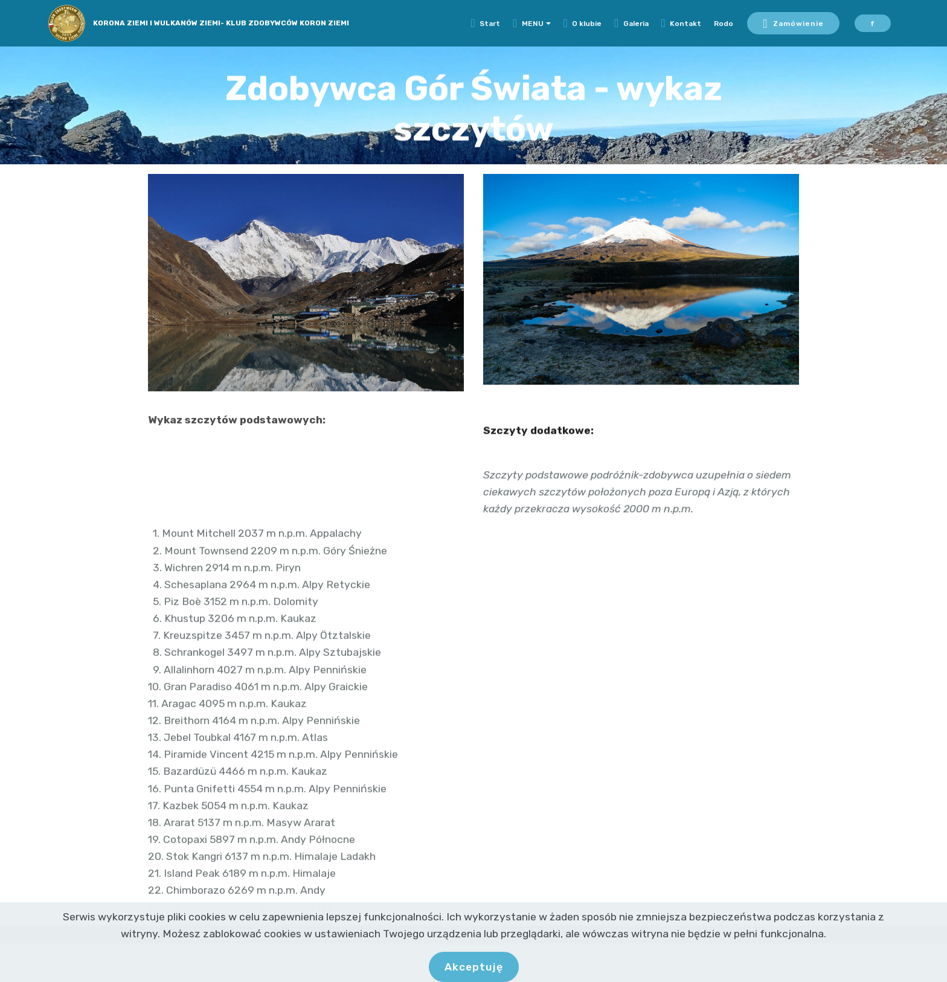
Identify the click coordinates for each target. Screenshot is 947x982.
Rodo (723, 23)
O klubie (582, 23)
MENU (528, 23)
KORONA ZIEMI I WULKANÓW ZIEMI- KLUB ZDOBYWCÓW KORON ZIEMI (221, 23)
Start (486, 23)
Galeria (631, 23)
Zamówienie (793, 24)
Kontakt (681, 23)
